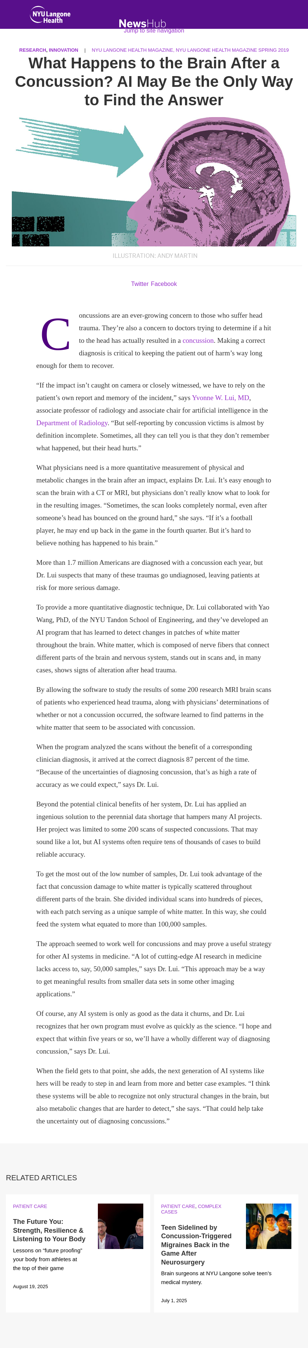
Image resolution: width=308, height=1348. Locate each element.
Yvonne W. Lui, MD (220, 398)
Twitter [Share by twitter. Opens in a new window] (139, 284)
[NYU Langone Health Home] (50, 16)
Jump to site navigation (154, 30)
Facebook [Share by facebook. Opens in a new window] (164, 284)
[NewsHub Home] (142, 23)
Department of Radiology (71, 423)
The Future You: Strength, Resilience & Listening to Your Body (49, 1230)
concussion (197, 340)
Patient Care (30, 1206)
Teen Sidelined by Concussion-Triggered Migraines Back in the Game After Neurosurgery (196, 1245)
